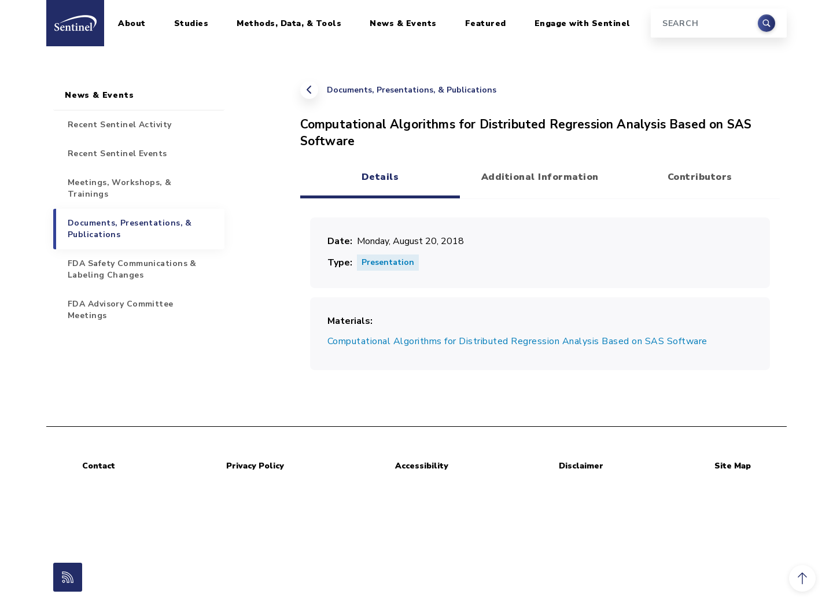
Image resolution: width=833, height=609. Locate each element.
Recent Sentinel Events (117, 153)
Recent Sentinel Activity (120, 124)
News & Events (403, 23)
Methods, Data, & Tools (289, 23)
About (132, 23)
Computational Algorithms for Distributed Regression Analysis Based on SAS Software (517, 341)
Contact (98, 465)
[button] (802, 578)
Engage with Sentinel (583, 23)
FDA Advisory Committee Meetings (121, 309)
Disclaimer (581, 465)
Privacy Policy (255, 465)
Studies (191, 23)
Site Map (732, 465)
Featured (485, 23)
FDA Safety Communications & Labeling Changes (132, 269)
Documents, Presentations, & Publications (411, 89)
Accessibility (421, 465)
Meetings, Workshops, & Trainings (120, 188)
